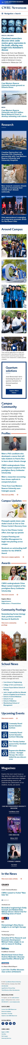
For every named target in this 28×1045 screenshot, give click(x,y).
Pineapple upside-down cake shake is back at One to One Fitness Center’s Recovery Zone (14, 523)
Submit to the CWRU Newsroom (9, 1015)
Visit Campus (4, 1036)
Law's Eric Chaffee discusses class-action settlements (12, 971)
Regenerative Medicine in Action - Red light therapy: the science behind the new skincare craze (17, 755)
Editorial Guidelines (6, 1011)
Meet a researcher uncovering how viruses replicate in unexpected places (13, 479)
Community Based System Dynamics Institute (15, 726)
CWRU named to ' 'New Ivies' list (13, 894)
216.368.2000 (4, 986)
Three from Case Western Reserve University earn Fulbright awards (11, 488)
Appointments (6, 601)
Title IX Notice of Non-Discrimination (10, 990)
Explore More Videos (14, 392)
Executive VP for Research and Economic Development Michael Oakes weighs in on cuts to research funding (13, 941)
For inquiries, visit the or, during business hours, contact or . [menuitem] (10, 1000)
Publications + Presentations (11, 603)
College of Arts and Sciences (13, 685)
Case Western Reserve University (13, 981)
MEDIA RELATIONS (7, 995)
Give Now (3, 1034)
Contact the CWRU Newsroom (8, 1009)
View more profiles (9, 495)
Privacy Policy (12, 988)
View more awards (9, 595)
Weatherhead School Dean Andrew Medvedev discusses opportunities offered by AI (12, 957)
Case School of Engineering (12, 682)
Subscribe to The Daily (6, 1013)
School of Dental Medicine (12, 696)
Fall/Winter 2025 (14, 811)
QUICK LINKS (5, 1006)
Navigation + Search (11, 14)
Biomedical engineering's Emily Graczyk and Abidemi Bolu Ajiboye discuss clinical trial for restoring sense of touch (14, 911)
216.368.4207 (4, 1002)
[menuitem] (14, 1009)
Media (3, 107)
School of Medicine (9, 701)
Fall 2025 (14, 865)
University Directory (6, 1038)
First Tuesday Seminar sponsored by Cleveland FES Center (17, 744)
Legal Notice (4, 988)
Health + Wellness (7, 35)
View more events (9, 718)
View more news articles (9, 879)
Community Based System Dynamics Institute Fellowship (16, 735)
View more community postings (14, 624)
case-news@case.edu (15, 1002)
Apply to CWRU (5, 1032)
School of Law (8, 699)
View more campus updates (12, 557)
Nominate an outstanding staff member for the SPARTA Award (14, 550)
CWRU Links (5, 1029)
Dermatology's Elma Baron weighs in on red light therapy (13, 926)
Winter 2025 (14, 838)
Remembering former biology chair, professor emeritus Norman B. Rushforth (13, 616)
